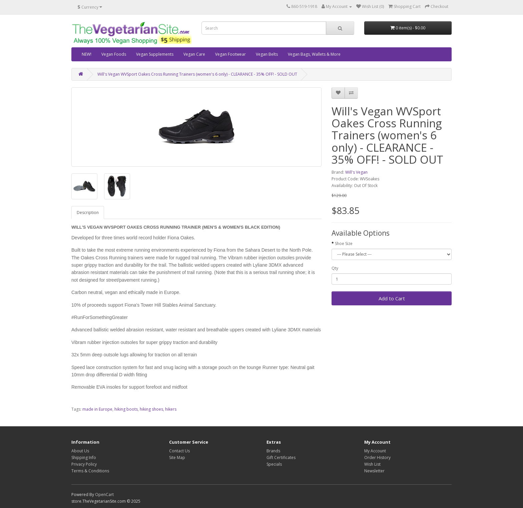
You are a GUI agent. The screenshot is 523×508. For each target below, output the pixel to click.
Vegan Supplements (154, 54)
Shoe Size (344, 243)
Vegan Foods (113, 54)
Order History (377, 457)
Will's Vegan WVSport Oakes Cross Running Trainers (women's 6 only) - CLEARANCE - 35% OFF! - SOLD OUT (197, 74)
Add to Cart (392, 298)
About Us (80, 451)
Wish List (372, 464)
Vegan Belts (267, 54)
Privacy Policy (84, 464)
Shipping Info (83, 457)
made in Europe (97, 409)
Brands (273, 451)
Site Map (177, 457)
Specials (274, 464)
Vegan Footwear (230, 54)
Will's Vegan (356, 172)
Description (88, 212)
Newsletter (374, 471)
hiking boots (126, 409)
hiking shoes (151, 409)
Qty (335, 268)
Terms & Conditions (90, 471)
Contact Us (179, 451)
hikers (170, 409)
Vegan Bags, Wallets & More (314, 54)
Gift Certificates (281, 457)
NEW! (86, 54)
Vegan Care (194, 54)
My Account (375, 451)
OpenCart (104, 494)
